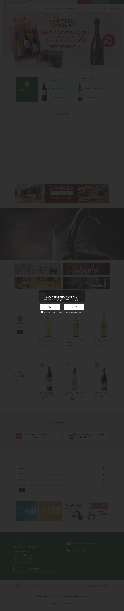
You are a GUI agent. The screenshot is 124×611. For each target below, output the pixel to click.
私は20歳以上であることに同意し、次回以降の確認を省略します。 (62, 312)
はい (50, 307)
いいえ (74, 307)
